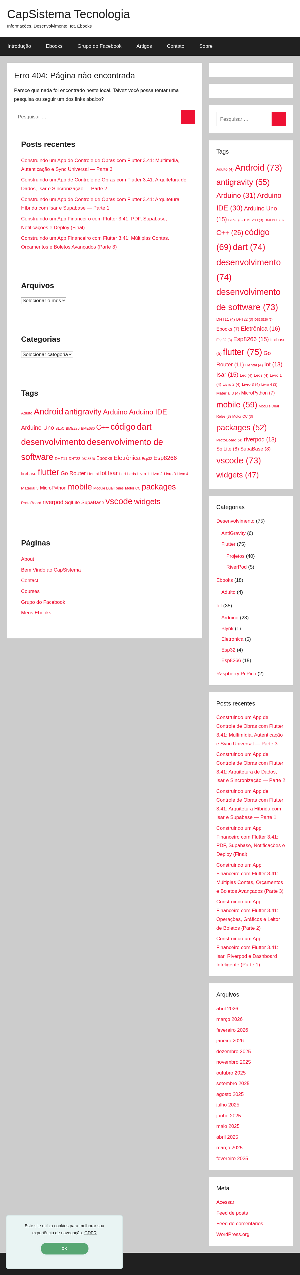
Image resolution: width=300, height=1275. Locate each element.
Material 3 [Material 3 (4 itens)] (30, 488)
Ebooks (54, 46)
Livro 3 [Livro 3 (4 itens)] (170, 474)
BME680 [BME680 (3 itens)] (88, 428)
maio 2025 (227, 1126)
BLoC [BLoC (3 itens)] (59, 428)
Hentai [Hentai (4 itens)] (93, 474)
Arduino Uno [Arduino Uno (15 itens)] (37, 427)
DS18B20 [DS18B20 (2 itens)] (88, 458)
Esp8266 (231, 660)
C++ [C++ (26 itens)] (102, 427)
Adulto (228, 592)
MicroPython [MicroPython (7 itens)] (53, 487)
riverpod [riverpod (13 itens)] (53, 502)
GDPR (90, 1232)
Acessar (225, 1202)
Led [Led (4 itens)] (122, 474)
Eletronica (232, 639)
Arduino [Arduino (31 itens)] (115, 412)
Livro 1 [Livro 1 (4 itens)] (143, 474)
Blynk (227, 628)
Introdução (19, 46)
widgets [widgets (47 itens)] (147, 501)
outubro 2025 (231, 1073)
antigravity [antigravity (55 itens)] (83, 411)
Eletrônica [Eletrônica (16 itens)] (127, 457)
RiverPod (236, 567)
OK (64, 1249)
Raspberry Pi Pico (236, 673)
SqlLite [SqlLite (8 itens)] (72, 502)
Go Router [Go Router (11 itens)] (73, 473)
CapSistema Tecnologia (68, 14)
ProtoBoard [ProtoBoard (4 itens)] (31, 503)
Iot (219, 605)
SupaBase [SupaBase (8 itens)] (92, 502)
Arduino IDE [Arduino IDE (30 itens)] (148, 412)
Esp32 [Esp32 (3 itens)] (147, 459)
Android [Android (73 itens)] (48, 411)
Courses (30, 591)
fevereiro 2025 (232, 1158)
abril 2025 (227, 1137)
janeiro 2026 (230, 1040)
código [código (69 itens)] (122, 426)
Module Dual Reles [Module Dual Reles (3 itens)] (108, 488)
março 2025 (229, 1147)
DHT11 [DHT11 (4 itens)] (61, 458)
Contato (176, 46)
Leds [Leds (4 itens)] (131, 474)
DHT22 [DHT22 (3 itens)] (74, 459)
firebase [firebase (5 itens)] (28, 473)
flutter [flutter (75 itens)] (48, 472)
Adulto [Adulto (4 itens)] (27, 413)
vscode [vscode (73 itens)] (118, 501)
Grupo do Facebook (100, 46)
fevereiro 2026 (232, 1030)
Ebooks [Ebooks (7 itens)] (104, 458)
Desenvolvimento (235, 521)
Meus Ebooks (36, 613)
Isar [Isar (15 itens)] (113, 473)
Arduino (229, 617)
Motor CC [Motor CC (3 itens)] (132, 488)
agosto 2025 (230, 1094)
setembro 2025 (232, 1083)
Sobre (205, 46)
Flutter (228, 544)
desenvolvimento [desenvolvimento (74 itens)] (53, 442)
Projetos (235, 556)
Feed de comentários (239, 1223)
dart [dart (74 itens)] (144, 426)
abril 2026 (227, 1008)
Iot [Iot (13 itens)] (103, 473)
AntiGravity (233, 533)
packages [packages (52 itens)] (159, 486)
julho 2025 (227, 1105)
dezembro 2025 (233, 1051)
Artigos (144, 46)
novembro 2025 (233, 1062)
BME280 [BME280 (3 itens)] (73, 428)
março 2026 (229, 1019)
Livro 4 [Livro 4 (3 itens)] (182, 474)
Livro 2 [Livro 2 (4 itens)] (157, 474)
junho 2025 (228, 1115)
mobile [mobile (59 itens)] (80, 486)
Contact (29, 580)
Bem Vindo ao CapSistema (51, 570)
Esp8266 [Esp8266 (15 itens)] (165, 458)
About (27, 559)
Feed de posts (232, 1213)
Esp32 (228, 650)
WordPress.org (232, 1234)
